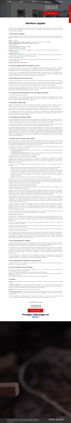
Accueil (9, 1)
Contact (61, 1)
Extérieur (34, 1)
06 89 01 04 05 (36, 306)
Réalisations (47, 1)
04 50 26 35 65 (36, 307)
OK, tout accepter (51, 419)
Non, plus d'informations (59, 419)
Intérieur (21, 1)
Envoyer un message (35, 310)
